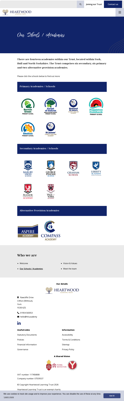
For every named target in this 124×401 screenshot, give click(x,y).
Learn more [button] (9, 397)
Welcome (24, 263)
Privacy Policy (68, 349)
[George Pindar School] (50, 168)
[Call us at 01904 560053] (25, 312)
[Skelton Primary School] (28, 129)
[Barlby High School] (28, 168)
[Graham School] (73, 168)
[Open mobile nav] (119, 12)
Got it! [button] (112, 396)
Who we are (27, 255)
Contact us (113, 4)
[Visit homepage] (16, 12)
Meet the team (70, 268)
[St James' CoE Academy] (50, 129)
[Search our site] (80, 4)
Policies (20, 339)
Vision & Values (70, 263)
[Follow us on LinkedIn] (19, 323)
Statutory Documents (27, 334)
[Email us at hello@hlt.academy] (27, 316)
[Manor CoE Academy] (28, 191)
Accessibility (67, 334)
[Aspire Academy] (28, 230)
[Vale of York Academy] (50, 191)
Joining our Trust (94, 4)
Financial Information (27, 344)
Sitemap (65, 344)
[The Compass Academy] (50, 230)
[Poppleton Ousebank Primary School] (96, 106)
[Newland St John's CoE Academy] (73, 106)
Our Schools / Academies (31, 268)
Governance (22, 349)
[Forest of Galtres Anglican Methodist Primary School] (50, 106)
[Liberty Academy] (96, 168)
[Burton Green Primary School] (28, 106)
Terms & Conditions (71, 339)
